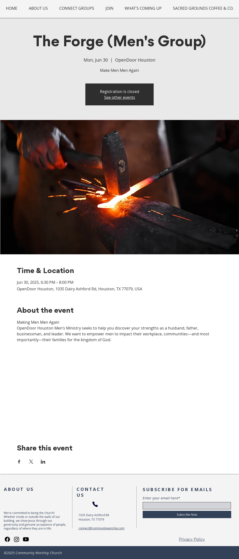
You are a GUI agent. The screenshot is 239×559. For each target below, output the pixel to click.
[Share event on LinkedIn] (43, 462)
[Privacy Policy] (192, 539)
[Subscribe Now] (187, 514)
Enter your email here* (161, 498)
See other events (119, 97)
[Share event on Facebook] (19, 462)
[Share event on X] (31, 462)
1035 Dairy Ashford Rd (94, 515)
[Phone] (95, 504)
